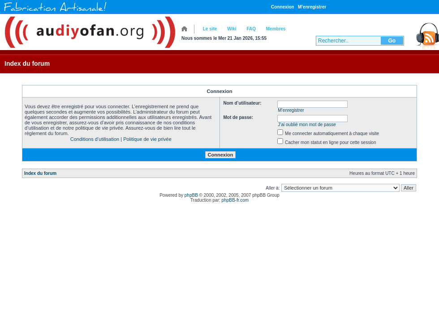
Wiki (231, 28)
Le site (210, 28)
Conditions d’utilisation (94, 139)
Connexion (282, 6)
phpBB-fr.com (235, 200)
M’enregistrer (312, 6)
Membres (276, 28)
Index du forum (27, 63)
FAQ (251, 28)
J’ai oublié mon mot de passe (307, 124)
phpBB (191, 195)
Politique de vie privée (147, 139)
